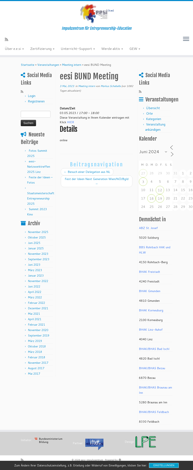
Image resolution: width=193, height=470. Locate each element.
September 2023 (38, 259)
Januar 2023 (36, 275)
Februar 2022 (36, 303)
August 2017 (36, 368)
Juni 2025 (34, 243)
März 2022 (35, 297)
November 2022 (38, 281)
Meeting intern (71, 65)
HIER (70, 122)
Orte (149, 113)
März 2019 (35, 341)
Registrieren (36, 101)
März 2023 (35, 270)
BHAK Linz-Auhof (151, 330)
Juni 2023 (34, 265)
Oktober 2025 (37, 237)
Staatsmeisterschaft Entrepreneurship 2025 (40, 198)
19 (160, 198)
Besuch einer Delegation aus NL (87, 172)
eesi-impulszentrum (92, 460)
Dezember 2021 (38, 308)
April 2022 (34, 292)
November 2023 (38, 254)
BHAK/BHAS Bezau (152, 368)
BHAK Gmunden (149, 291)
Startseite (27, 65)
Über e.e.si (14, 48)
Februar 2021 (36, 324)
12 (160, 190)
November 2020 (38, 330)
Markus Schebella (111, 86)
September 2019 (38, 335)
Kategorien (153, 119)
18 (151, 198)
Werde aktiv (112, 48)
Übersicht (153, 108)
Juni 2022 (34, 286)
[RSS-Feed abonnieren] (8, 39)
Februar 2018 (36, 357)
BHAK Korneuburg (151, 310)
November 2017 (38, 363)
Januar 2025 (36, 248)
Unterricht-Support (78, 48)
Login (31, 96)
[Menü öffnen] (186, 39)
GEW (134, 48)
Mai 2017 (34, 373)
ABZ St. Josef (148, 228)
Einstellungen (163, 465)
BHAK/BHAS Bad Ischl (154, 349)
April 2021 (34, 319)
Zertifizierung (42, 48)
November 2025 (38, 232)
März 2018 (35, 352)
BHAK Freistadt (149, 272)
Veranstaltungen (48, 65)
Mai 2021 (34, 314)
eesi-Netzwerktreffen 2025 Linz (38, 166)
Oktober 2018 (37, 346)
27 (143, 173)
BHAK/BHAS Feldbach (154, 412)
